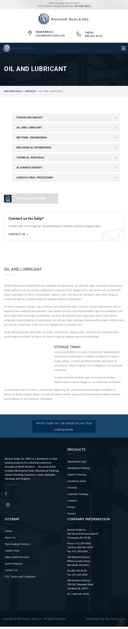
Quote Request (14, 565)
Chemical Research (30, 157)
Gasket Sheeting (76, 476)
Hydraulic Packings (78, 496)
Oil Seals (72, 489)
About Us (10, 539)
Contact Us (18, 234)
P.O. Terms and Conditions (20, 578)
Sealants (72, 502)
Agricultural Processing (34, 177)
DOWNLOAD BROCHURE (31, 198)
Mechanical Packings (78, 470)
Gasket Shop (12, 552)
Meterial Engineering (31, 137)
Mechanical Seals (76, 463)
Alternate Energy (29, 167)
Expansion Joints (76, 483)
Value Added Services (17, 559)
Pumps (71, 509)
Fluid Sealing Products (17, 546)
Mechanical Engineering (33, 147)
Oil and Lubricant (29, 127)
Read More (12, 487)
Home (8, 533)
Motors (71, 515)
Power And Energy (29, 117)
